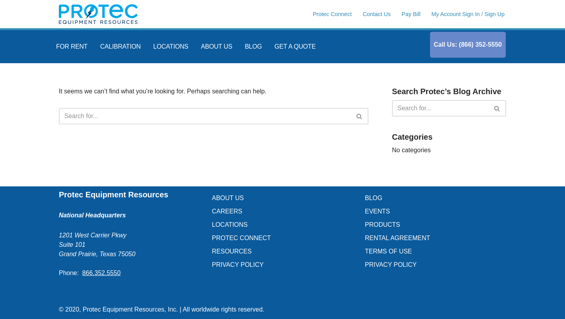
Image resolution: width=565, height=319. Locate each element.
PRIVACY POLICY (238, 264)
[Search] (205, 116)
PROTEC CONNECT (241, 238)
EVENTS (377, 211)
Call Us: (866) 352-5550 (468, 44)
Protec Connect (332, 14)
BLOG (253, 46)
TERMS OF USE (388, 251)
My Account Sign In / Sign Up (468, 14)
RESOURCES (232, 251)
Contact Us (376, 14)
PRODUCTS (382, 224)
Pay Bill (411, 14)
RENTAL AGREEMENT (397, 238)
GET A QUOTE (295, 46)
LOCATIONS (170, 46)
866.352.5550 (101, 273)
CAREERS (227, 211)
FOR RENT (71, 46)
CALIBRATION (120, 46)
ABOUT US (216, 46)
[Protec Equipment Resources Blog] (98, 14)
